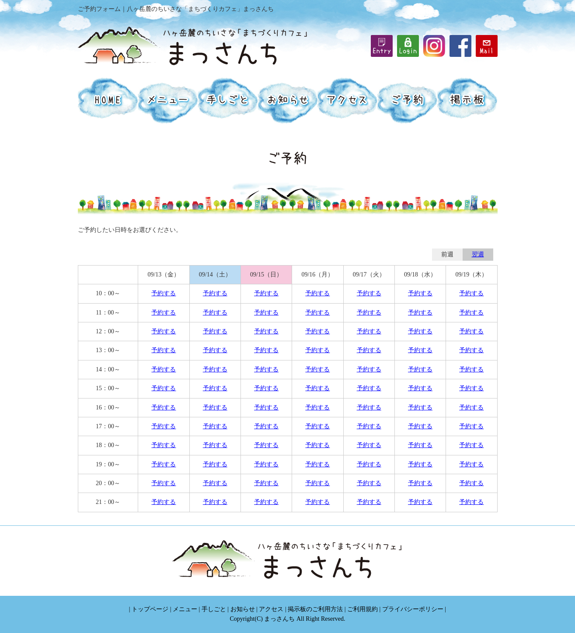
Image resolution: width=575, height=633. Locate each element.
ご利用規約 (362, 609)
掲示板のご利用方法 (315, 609)
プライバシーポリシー (412, 609)
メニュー (185, 609)
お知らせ (242, 609)
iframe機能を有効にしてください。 (408, 46)
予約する (163, 293)
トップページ (150, 609)
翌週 (478, 254)
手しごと (214, 609)
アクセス (271, 609)
